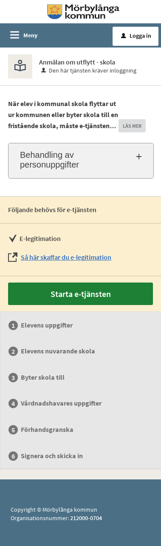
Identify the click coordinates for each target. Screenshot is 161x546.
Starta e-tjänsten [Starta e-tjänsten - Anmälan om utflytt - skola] (81, 293)
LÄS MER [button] (132, 126)
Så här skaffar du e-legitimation (66, 257)
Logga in (136, 35)
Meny (30, 35)
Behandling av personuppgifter (49, 159)
